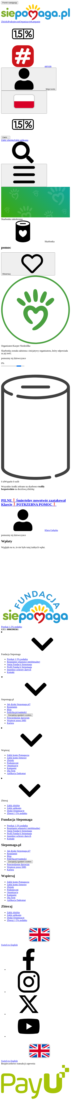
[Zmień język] (24, 102)
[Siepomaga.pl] (35, 19)
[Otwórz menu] (24, 175)
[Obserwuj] (28, 263)
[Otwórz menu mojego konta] (28, 79)
